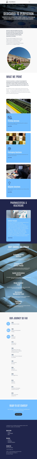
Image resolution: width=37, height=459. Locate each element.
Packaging (10, 445)
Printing (9, 444)
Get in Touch (18, 418)
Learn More (10, 125)
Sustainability (10, 437)
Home (9, 436)
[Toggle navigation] (29, 2)
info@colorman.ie (9, 452)
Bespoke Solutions (11, 446)
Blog (9, 439)
